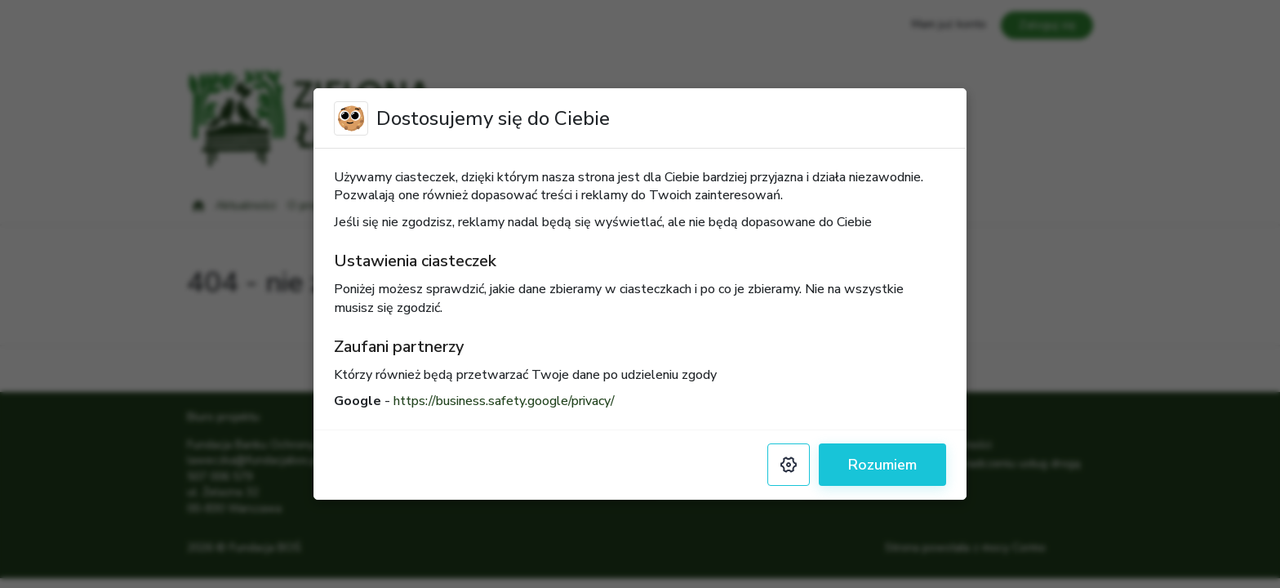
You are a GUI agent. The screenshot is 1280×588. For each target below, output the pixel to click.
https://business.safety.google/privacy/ (504, 401)
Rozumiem (882, 464)
